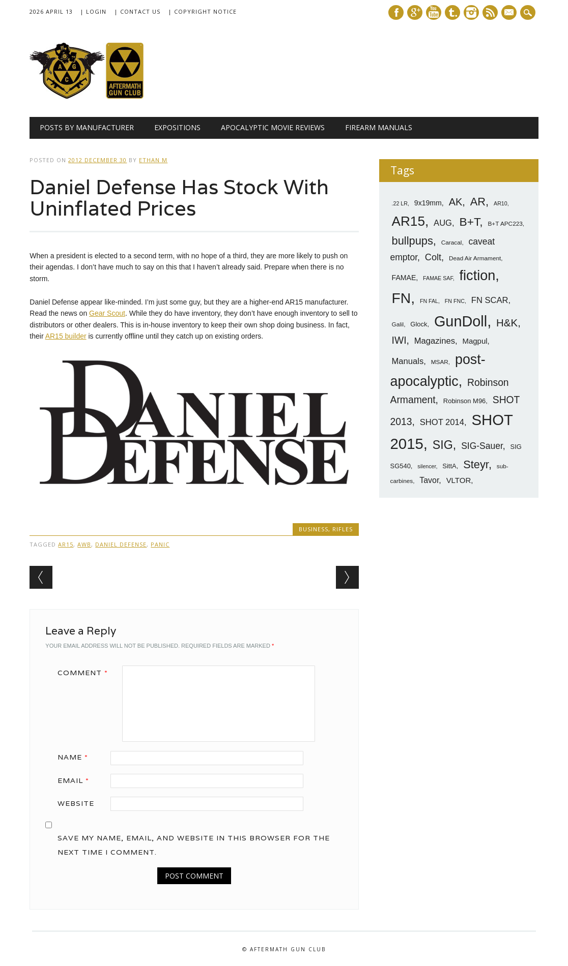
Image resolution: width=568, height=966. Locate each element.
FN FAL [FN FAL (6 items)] (429, 301)
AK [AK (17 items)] (456, 201)
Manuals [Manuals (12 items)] (408, 361)
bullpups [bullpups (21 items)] (412, 240)
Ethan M (153, 160)
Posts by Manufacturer (87, 127)
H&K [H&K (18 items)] (507, 322)
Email (77, 780)
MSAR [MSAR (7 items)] (439, 362)
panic (160, 544)
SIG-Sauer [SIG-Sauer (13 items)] (482, 446)
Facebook (396, 12)
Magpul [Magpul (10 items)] (474, 341)
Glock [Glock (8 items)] (418, 324)
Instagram (471, 12)
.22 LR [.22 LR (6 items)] (400, 203)
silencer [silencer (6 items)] (426, 466)
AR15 (65, 544)
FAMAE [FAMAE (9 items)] (404, 278)
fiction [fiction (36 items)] (478, 275)
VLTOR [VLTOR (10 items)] (458, 480)
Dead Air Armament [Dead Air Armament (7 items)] (475, 258)
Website (76, 803)
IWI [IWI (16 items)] (399, 340)
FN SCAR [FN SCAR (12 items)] (489, 300)
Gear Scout (107, 313)
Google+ (414, 12)
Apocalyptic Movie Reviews (273, 127)
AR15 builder (66, 336)
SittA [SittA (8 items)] (449, 466)
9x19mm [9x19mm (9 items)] (428, 203)
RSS (490, 12)
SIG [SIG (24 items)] (443, 444)
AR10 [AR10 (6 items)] (500, 203)
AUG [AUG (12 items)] (443, 223)
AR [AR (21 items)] (478, 201)
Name (76, 757)
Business (313, 529)
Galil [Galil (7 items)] (398, 324)
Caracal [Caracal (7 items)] (451, 242)
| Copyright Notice (202, 11)
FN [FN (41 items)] (401, 298)
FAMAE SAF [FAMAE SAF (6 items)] (438, 278)
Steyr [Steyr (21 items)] (476, 464)
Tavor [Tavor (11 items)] (429, 480)
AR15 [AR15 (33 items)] (408, 221)
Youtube (433, 12)
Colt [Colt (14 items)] (433, 257)
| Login (93, 11)
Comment (86, 672)
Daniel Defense (121, 544)
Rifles (342, 529)
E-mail (510, 13)
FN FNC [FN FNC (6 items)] (455, 301)
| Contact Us (137, 11)
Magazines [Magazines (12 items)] (434, 341)
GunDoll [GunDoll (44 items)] (460, 321)
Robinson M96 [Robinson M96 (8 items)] (464, 401)
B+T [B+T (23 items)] (470, 221)
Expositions (177, 127)
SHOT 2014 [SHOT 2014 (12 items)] (442, 422)
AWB (84, 544)
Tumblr (452, 12)
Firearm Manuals (378, 127)
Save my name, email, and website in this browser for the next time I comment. (194, 845)
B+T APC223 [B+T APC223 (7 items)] (505, 223)
